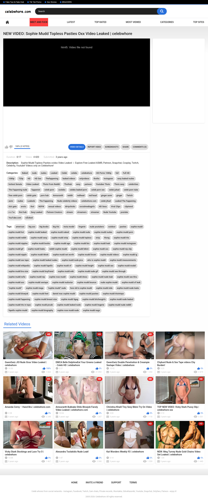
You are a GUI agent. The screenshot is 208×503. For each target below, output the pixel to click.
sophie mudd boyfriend (43, 271)
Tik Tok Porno (35, 2)
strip (98, 238)
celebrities (133, 184)
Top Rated (100, 22)
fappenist (36, 190)
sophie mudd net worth (63, 255)
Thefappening (52, 178)
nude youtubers (97, 227)
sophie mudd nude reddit (120, 305)
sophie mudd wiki (66, 271)
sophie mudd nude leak (102, 277)
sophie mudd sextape (38, 282)
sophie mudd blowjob (18, 294)
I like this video (6, 147)
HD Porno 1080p (103, 173)
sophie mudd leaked (37, 232)
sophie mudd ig (130, 255)
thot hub (23, 212)
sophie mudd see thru (127, 277)
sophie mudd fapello (43, 266)
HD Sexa (103, 206)
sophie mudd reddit (17, 238)
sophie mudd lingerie (94, 305)
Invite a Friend (94, 482)
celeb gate (31, 195)
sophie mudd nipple (18, 255)
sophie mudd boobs (41, 243)
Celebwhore (101, 497)
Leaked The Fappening (125, 201)
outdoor (111, 227)
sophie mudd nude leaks (128, 288)
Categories (167, 22)
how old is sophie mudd (81, 288)
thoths (96, 178)
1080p (11, 178)
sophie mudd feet (40, 294)
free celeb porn (15, 195)
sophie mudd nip (37, 277)
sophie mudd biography (42, 310)
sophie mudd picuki (44, 305)
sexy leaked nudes (125, 178)
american (20, 227)
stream (69, 212)
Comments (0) (140, 147)
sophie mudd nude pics (72, 260)
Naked (25, 173)
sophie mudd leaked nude (69, 305)
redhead (80, 195)
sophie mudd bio (82, 243)
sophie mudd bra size (18, 271)
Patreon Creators (54, 212)
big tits (56, 227)
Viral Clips (115, 206)
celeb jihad (106, 201)
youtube (124, 212)
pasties (123, 227)
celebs (74, 173)
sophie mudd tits (121, 238)
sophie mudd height (85, 266)
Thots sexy (119, 184)
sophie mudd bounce (86, 282)
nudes (43, 173)
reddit (70, 195)
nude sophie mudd (109, 282)
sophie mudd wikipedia (19, 266)
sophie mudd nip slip (122, 249)
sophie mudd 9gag (69, 299)
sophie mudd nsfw (17, 277)
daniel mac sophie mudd (64, 294)
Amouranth (58, 195)
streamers (81, 212)
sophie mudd (137, 227)
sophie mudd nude (81, 232)
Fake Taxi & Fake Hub (15, 2)
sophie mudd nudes (103, 232)
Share (126, 147)
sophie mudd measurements (123, 260)
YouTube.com (15, 218)
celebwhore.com (89, 201)
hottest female (15, 184)
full (117, 173)
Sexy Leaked (36, 212)
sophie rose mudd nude (68, 310)
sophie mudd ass (16, 282)
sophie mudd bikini (80, 249)
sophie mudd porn (125, 232)
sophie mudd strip (60, 238)
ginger (119, 195)
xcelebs (61, 190)
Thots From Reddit (51, 184)
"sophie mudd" (15, 288)
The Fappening (46, 201)
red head (93, 195)
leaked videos (69, 178)
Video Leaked (32, 184)
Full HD (126, 173)
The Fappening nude (18, 190)
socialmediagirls (87, 206)
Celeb (64, 173)
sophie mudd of (64, 266)
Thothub (68, 184)
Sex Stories (52, 2)
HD (29, 178)
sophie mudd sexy (39, 238)
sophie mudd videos (109, 255)
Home (7, 22)
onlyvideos (84, 178)
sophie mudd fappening (19, 299)
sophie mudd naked (60, 232)
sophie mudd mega (34, 288)
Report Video (94, 147)
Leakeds (31, 201)
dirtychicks (70, 206)
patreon (88, 184)
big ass (32, 227)
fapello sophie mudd (18, 310)
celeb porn (49, 190)
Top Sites (198, 22)
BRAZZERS (67, 2)
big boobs (44, 227)
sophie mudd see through (114, 271)
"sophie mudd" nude (57, 288)
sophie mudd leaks (36, 249)
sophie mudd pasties (88, 294)
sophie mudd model (127, 266)
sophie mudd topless (81, 238)
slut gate (13, 206)
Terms (133, 482)
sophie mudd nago (91, 310)
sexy (78, 184)
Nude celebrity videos (67, 201)
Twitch (130, 195)
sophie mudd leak (102, 243)
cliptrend (129, 206)
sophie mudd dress (78, 277)
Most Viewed (133, 22)
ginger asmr (106, 195)
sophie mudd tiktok (39, 255)
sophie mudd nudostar (62, 282)
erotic (23, 206)
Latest (71, 22)
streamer (95, 212)
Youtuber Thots (103, 184)
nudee (20, 201)
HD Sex (38, 178)
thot (32, 206)
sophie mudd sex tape (19, 260)
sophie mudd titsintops (113, 294)
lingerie (82, 227)
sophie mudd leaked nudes (45, 260)
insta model (69, 227)
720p (21, 178)
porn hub (45, 195)
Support (116, 482)
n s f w (12, 212)
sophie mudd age (62, 243)
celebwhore (86, 173)
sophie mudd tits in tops (20, 305)
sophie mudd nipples (18, 243)
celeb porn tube (131, 190)
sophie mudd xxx (100, 249)
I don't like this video (11, 147)
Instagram (108, 178)
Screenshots (111, 147)
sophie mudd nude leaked (121, 299)
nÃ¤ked (29, 218)
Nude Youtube (109, 212)
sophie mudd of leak (131, 282)
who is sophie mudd (96, 260)
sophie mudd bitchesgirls (93, 299)
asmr (11, 201)
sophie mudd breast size (45, 299)
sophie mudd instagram (125, 243)
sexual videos (54, 206)
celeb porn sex (98, 190)
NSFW (41, 206)
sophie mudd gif (16, 249)
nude (34, 173)
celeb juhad (114, 190)
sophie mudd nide (104, 288)
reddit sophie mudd (58, 249)
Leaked (54, 173)
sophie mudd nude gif (88, 271)
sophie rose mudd (57, 277)
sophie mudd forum (87, 255)
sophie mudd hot (16, 232)
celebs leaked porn (78, 190)
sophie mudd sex (106, 266)
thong (106, 238)
